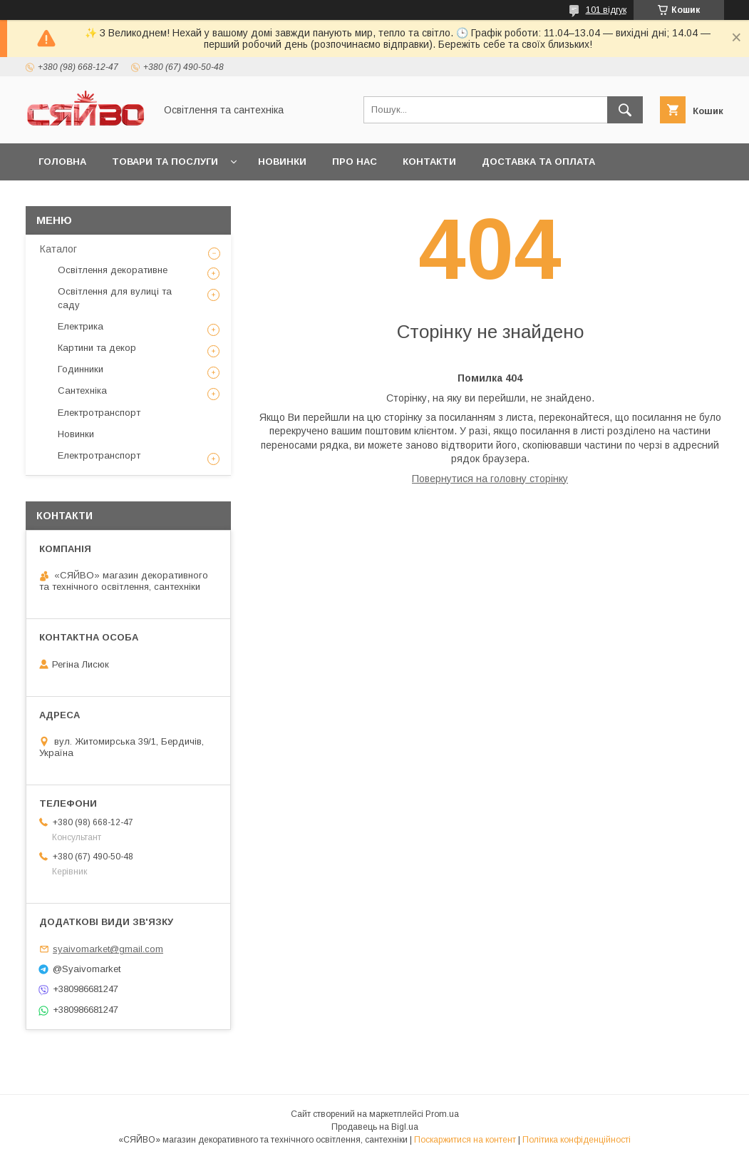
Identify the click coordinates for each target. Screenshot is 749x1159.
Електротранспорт (99, 412)
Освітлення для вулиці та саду (115, 298)
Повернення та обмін (98, 198)
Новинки (282, 161)
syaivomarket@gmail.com (108, 949)
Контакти (429, 161)
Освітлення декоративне (112, 270)
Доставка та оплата (538, 161)
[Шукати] (625, 109)
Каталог (58, 249)
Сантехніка (82, 390)
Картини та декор (97, 347)
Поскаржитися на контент (465, 1140)
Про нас (354, 161)
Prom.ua (442, 1114)
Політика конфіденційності (576, 1140)
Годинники (80, 369)
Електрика (80, 326)
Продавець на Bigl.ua (374, 1127)
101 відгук (606, 10)
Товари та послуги (165, 161)
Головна (62, 161)
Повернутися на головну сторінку (490, 478)
